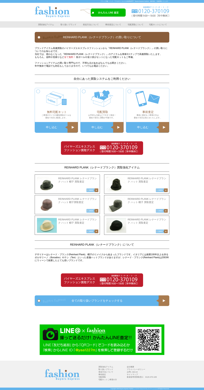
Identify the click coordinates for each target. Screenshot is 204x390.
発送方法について (91, 24)
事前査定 (102, 374)
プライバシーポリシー (136, 369)
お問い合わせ (132, 372)
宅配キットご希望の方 (107, 380)
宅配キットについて (158, 24)
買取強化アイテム (46, 24)
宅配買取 (102, 377)
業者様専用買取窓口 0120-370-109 (142, 377)
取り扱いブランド (68, 24)
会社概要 (130, 367)
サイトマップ (132, 374)
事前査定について (113, 24)
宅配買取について (136, 24)
